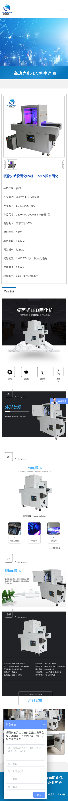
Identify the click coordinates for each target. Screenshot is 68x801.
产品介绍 (9, 291)
